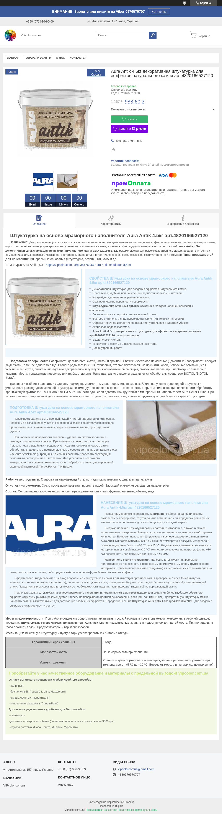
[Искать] (153, 35)
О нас (60, 57)
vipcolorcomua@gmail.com (136, 769)
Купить (132, 119)
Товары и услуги (37, 57)
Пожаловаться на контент (101, 809)
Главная (12, 57)
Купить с (132, 129)
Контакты (159, 11)
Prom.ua (129, 802)
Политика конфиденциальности (138, 809)
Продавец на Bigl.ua (111, 806)
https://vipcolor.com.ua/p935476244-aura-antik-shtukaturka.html (89, 265)
